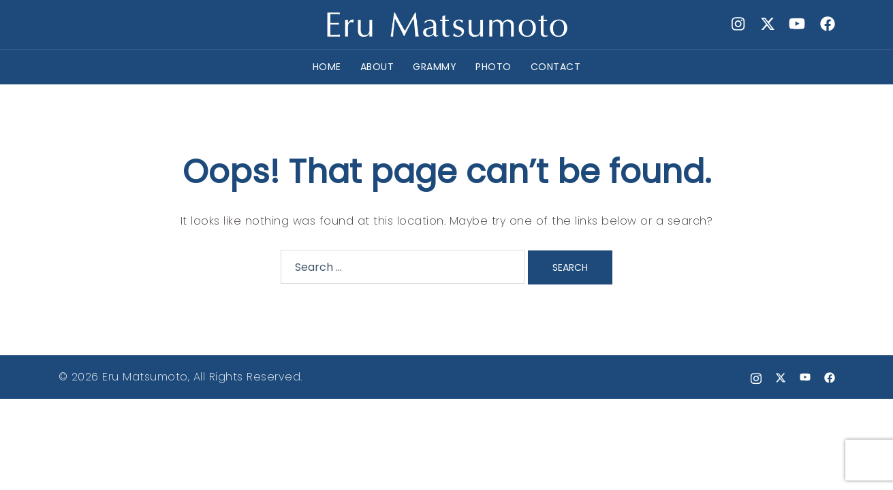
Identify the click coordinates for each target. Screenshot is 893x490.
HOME (327, 67)
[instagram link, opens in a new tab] (737, 24)
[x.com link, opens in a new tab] (767, 24)
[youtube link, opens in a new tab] (797, 24)
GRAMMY (434, 67)
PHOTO (493, 67)
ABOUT (377, 67)
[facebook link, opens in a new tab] (827, 24)
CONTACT (556, 67)
